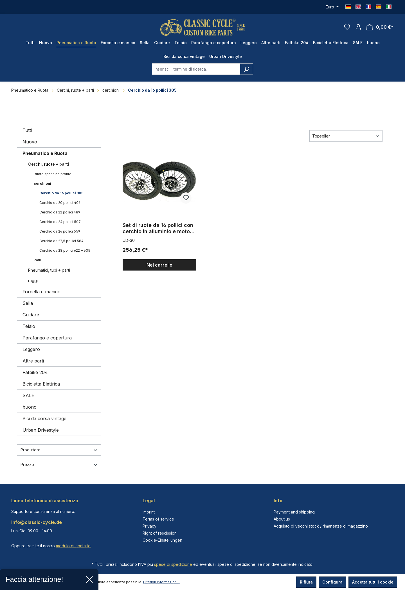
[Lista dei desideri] (347, 27)
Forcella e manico (41, 291)
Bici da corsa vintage (44, 418)
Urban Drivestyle (40, 430)
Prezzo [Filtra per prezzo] (59, 464)
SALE (28, 395)
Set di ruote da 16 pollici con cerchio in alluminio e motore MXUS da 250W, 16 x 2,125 (159, 228)
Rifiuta (306, 582)
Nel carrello (159, 265)
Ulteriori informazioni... (161, 582)
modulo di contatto (73, 545)
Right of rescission (160, 533)
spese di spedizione (173, 564)
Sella (27, 303)
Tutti (27, 130)
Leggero (31, 349)
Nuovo (29, 142)
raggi (33, 280)
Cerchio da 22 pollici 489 (59, 212)
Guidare (30, 314)
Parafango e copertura (47, 338)
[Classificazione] (345, 136)
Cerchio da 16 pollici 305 (61, 193)
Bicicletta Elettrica (41, 384)
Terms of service (158, 519)
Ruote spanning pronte (52, 174)
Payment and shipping (294, 512)
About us (282, 519)
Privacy (149, 526)
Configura (332, 582)
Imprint (149, 512)
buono (29, 407)
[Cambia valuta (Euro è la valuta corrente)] (332, 7)
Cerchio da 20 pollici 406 (59, 203)
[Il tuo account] (358, 27)
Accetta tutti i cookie (372, 582)
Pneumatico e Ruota (45, 153)
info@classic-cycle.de (36, 522)
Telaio (28, 326)
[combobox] (196, 69)
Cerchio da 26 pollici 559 (59, 231)
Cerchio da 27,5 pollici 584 (61, 241)
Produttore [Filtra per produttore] (59, 449)
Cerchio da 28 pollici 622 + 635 (64, 250)
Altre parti (33, 361)
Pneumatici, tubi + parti (49, 270)
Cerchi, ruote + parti (48, 164)
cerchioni (42, 183)
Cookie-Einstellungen (162, 540)
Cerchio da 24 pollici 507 (60, 222)
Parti (37, 260)
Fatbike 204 (35, 372)
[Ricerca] (246, 69)
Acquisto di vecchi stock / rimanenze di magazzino (321, 526)
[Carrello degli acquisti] (380, 27)
